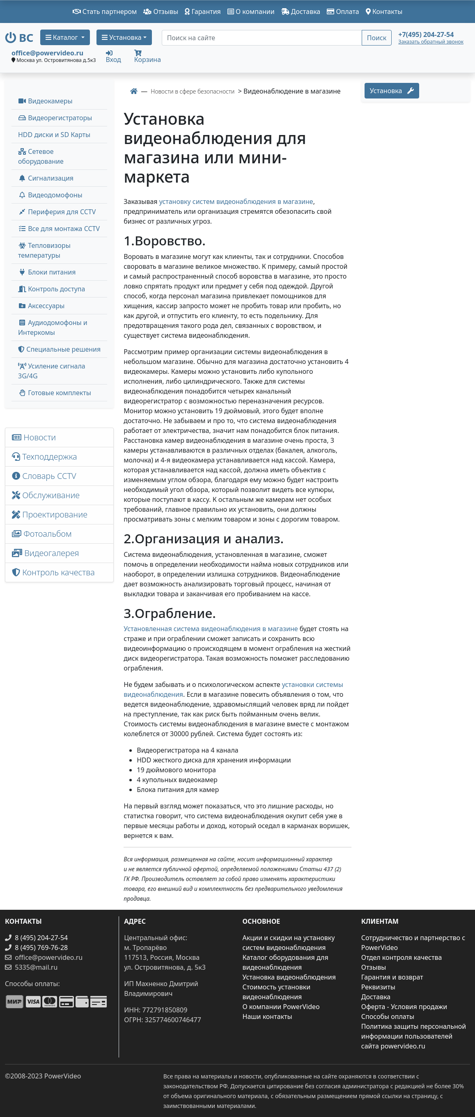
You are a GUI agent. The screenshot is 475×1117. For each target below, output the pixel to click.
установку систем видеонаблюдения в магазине (236, 201)
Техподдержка (44, 456)
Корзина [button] (147, 57)
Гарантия (203, 11)
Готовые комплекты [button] (54, 392)
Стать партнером (105, 11)
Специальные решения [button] (59, 349)
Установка (392, 90)
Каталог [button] (63, 37)
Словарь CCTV (44, 475)
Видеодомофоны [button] (50, 194)
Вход (113, 56)
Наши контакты (267, 1016)
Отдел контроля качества (401, 957)
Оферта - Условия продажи (404, 1006)
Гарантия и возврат (392, 977)
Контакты (384, 11)
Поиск (377, 37)
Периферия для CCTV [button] (57, 211)
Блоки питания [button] (47, 272)
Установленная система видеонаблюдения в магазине (211, 628)
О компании (251, 11)
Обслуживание (46, 495)
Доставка (301, 11)
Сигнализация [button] (45, 178)
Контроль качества (55, 572)
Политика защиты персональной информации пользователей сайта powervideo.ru (413, 1036)
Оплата (343, 11)
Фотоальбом (42, 533)
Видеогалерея (45, 552)
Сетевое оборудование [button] (41, 156)
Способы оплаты (387, 1016)
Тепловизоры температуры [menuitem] (44, 250)
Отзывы (160, 11)
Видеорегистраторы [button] (55, 117)
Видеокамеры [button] (45, 100)
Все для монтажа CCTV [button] (59, 228)
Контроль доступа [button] (51, 288)
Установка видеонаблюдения (289, 977)
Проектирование (49, 514)
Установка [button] (122, 37)
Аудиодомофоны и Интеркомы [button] (52, 327)
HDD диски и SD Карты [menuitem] (54, 134)
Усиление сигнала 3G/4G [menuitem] (51, 371)
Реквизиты (378, 986)
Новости (34, 437)
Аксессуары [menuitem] (41, 305)
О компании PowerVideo (281, 1006)
